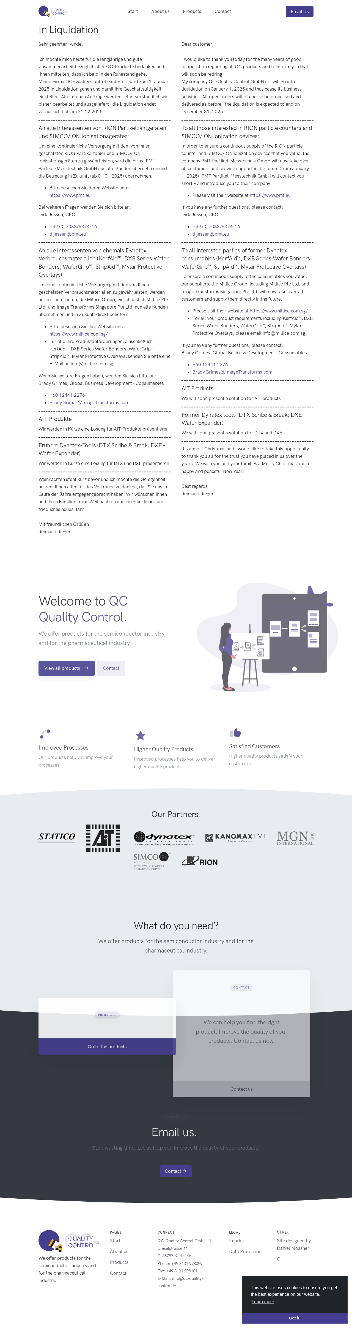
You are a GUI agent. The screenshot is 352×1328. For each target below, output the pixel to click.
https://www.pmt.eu (70, 195)
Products (192, 11)
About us (160, 11)
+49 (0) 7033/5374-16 (73, 226)
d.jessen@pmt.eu (68, 234)
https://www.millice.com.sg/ (79, 334)
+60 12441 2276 (67, 395)
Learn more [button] (263, 1301)
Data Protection (245, 1251)
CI (279, 1259)
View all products (66, 682)
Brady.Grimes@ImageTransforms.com (89, 402)
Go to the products (107, 1061)
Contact (223, 11)
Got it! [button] (295, 1318)
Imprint (236, 1240)
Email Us (300, 11)
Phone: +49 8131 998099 (180, 1263)
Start (133, 11)
